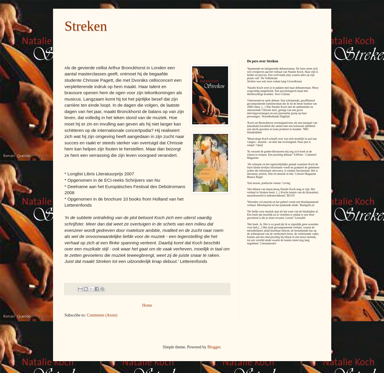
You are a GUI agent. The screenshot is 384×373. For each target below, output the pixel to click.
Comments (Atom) (102, 315)
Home (147, 305)
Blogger (214, 347)
